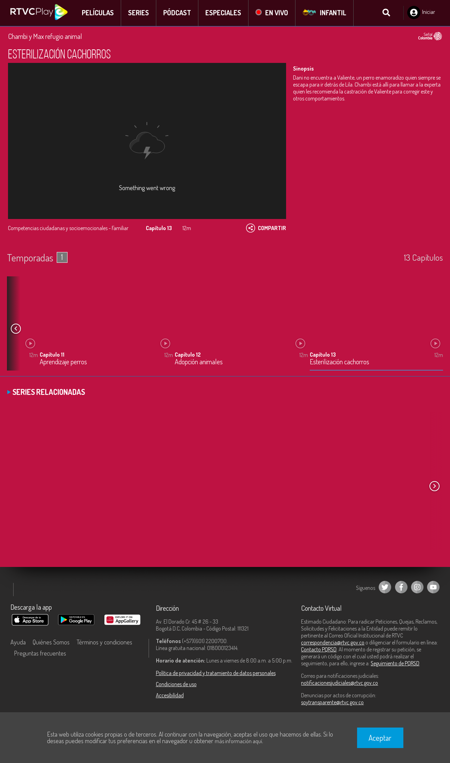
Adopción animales (199, 363)
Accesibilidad (170, 695)
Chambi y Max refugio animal (45, 36)
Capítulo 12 (188, 355)
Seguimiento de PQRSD (395, 663)
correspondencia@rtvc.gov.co (332, 642)
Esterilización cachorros (339, 363)
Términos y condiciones (104, 642)
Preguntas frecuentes (40, 653)
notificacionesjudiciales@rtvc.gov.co (339, 683)
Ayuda (18, 642)
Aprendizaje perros (63, 363)
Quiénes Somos (51, 642)
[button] (15, 329)
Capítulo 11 (52, 355)
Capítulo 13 (323, 355)
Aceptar (380, 737)
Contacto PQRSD (319, 649)
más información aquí (238, 741)
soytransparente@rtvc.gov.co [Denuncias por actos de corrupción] (332, 702)
